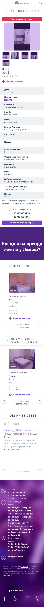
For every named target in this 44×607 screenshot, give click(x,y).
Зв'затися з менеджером (22, 222)
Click (3, 3)
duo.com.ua (7, 576)
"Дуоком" (24, 566)
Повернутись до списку (22, 19)
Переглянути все (22, 324)
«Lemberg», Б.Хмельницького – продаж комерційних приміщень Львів (21, 434)
